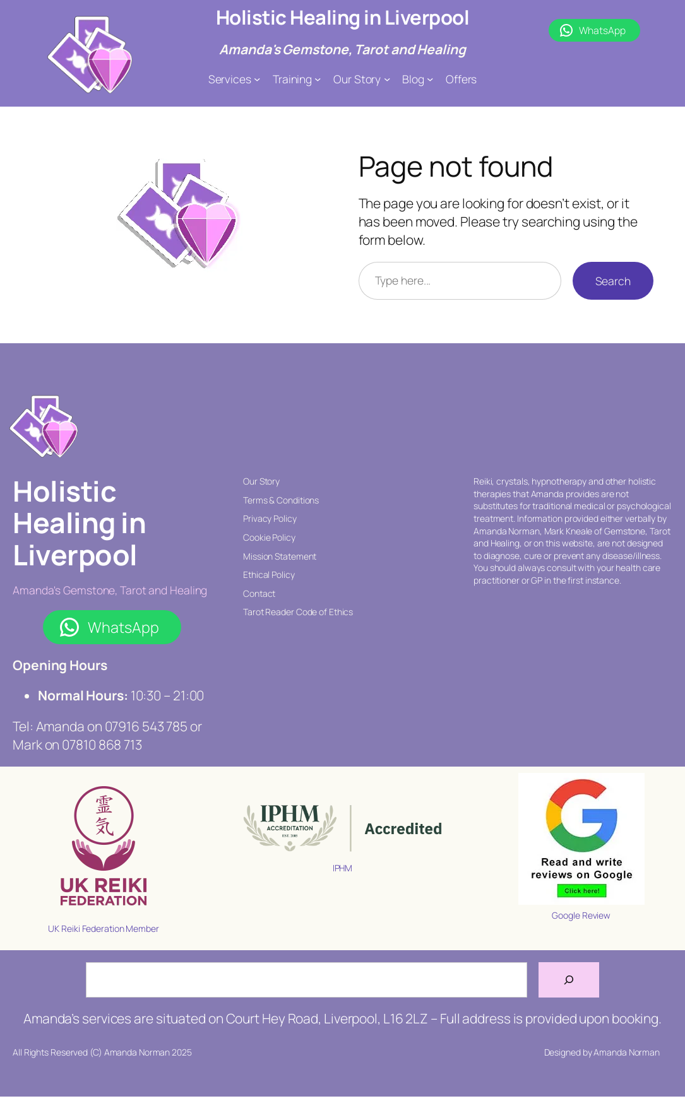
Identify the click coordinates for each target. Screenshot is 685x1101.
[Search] (569, 980)
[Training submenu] (317, 79)
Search (613, 280)
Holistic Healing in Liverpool (343, 17)
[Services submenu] (257, 79)
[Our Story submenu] (387, 79)
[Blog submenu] (430, 79)
